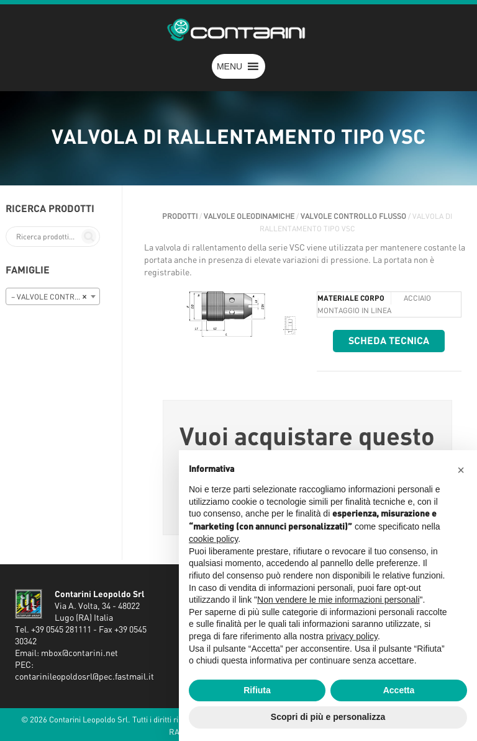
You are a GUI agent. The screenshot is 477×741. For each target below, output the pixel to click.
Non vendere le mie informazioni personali (338, 600)
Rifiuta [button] (257, 690)
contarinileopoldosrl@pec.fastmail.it (84, 677)
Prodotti (180, 216)
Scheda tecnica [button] (388, 341)
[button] (229, 66)
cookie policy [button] (213, 539)
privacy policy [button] (352, 636)
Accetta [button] (399, 690)
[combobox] (53, 296)
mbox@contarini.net (79, 653)
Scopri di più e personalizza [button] (328, 717)
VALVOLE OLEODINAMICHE (249, 216)
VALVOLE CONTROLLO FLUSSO (353, 216)
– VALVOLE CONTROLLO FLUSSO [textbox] (55, 297)
